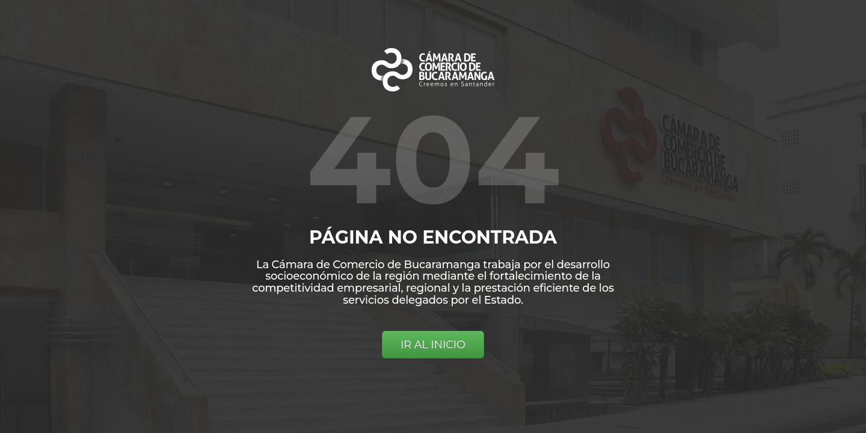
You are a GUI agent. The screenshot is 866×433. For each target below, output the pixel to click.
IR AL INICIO (433, 344)
